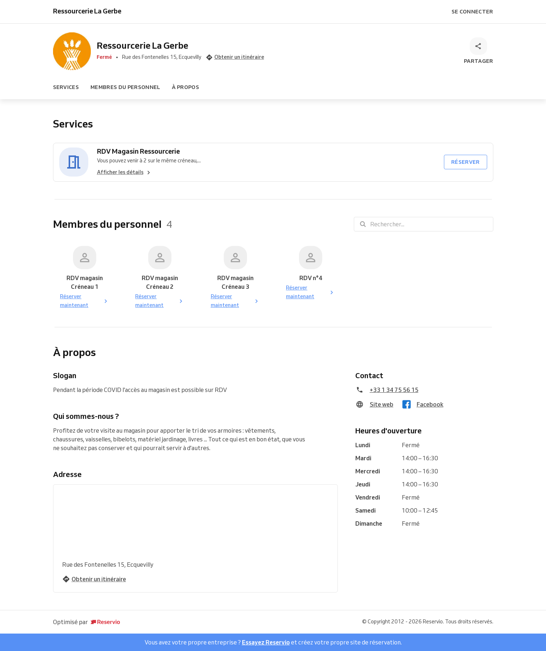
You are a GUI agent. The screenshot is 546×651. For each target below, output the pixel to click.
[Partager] (478, 51)
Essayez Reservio (266, 642)
